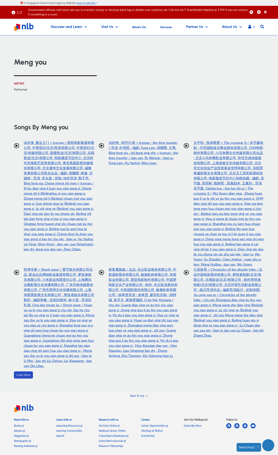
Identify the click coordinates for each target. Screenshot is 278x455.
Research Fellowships (111, 446)
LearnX (60, 436)
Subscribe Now (192, 425)
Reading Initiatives (25, 446)
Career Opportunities (154, 425)
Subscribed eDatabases (113, 436)
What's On (139, 27)
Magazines (21, 436)
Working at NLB (151, 430)
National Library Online (112, 430)
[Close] (270, 10)
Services (166, 27)
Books (19, 425)
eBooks (19, 430)
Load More (23, 374)
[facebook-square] (238, 428)
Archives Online (109, 425)
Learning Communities (69, 430)
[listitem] (21, 420)
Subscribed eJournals (112, 441)
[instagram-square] (246, 428)
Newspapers (22, 441)
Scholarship (148, 436)
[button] (251, 27)
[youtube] (255, 428)
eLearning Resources (69, 425)
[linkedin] (230, 428)
